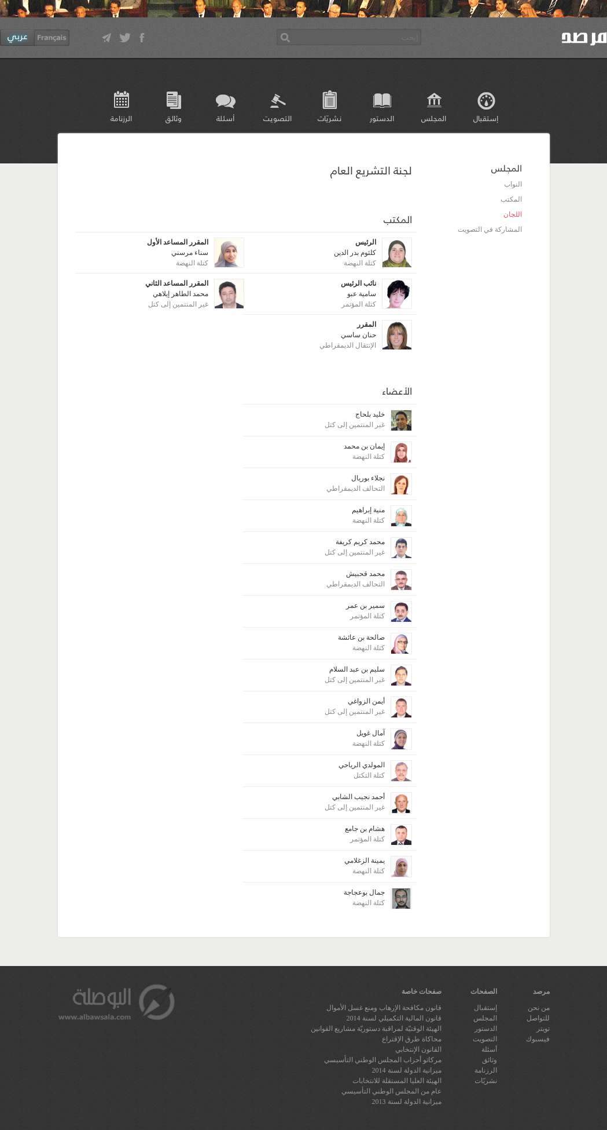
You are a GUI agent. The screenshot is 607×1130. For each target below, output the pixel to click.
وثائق (173, 118)
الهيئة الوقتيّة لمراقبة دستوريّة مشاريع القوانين (376, 1029)
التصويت (277, 118)
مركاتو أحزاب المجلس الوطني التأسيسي (383, 1060)
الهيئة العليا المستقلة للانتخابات (397, 1081)
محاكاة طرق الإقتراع (412, 1039)
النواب (513, 184)
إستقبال (485, 118)
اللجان (512, 214)
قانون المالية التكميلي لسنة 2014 (394, 1018)
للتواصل (538, 1018)
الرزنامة (121, 118)
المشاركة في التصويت (490, 229)
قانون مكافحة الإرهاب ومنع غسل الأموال (384, 1008)
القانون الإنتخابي (418, 1049)
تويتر (543, 1029)
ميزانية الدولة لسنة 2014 (407, 1070)
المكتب (511, 199)
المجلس (433, 118)
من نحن (539, 1008)
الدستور (382, 118)
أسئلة (225, 118)
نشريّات (329, 118)
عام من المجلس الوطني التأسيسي (391, 1091)
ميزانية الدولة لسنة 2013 (407, 1102)
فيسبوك (538, 1039)
